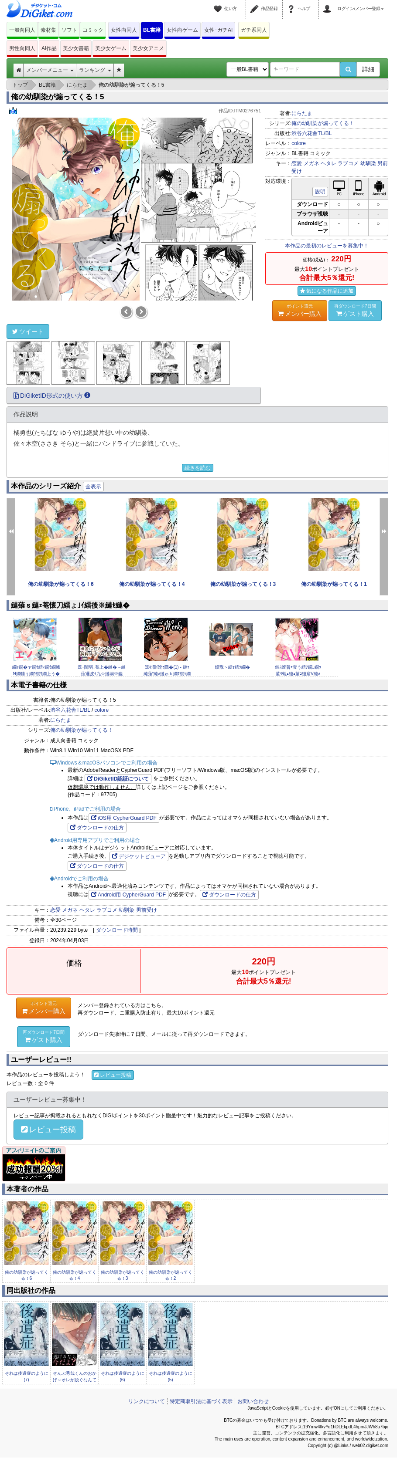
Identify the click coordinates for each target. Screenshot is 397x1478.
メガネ (311, 163)
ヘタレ (328, 163)
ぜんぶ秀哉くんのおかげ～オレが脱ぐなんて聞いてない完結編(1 (74, 1379)
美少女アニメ (148, 48)
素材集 (48, 30)
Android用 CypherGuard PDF (128, 895)
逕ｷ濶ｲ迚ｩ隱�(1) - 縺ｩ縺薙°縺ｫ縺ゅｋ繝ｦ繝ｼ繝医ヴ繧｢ (167, 673)
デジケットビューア (139, 856)
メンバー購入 (300, 310)
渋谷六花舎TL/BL (311, 133)
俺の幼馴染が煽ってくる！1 (334, 584)
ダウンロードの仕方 (97, 828)
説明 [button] (320, 192)
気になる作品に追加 (326, 291)
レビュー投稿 (112, 1075)
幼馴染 (368, 163)
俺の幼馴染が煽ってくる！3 (243, 584)
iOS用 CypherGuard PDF (124, 818)
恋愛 (296, 163)
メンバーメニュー (50, 70)
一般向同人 (22, 30)
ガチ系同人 (254, 30)
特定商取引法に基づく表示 (201, 1401)
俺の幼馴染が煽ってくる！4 (152, 584)
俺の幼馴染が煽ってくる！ (322, 123)
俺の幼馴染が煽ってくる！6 (61, 584)
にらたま (301, 113)
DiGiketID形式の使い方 (52, 395)
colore (298, 143)
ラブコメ (348, 163)
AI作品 (49, 48)
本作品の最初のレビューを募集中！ (327, 246)
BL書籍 (152, 30)
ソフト (69, 30)
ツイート (28, 331)
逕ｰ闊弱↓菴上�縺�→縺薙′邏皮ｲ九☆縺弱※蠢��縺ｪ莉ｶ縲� (102, 673)
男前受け (146, 910)
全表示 (93, 487)
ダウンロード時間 (117, 930)
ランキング (95, 70)
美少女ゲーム (111, 48)
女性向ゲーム (182, 30)
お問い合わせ (253, 1401)
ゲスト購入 (355, 310)
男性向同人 (22, 48)
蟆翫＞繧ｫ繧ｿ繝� (232, 667)
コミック (92, 30)
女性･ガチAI (218, 30)
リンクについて (146, 1401)
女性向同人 (124, 30)
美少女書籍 (76, 48)
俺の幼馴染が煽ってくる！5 (57, 97)
